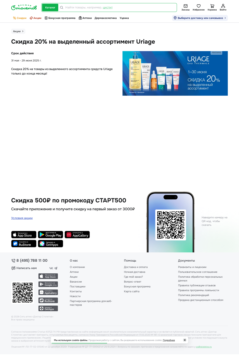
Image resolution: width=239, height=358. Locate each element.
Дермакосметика (106, 18)
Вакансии (76, 281)
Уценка (124, 18)
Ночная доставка (134, 272)
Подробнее (169, 340)
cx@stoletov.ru (204, 346)
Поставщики (77, 286)
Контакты (76, 291)
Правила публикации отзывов (197, 285)
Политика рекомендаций (193, 295)
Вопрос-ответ (132, 281)
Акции (35, 18)
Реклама (216, 52)
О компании (77, 267)
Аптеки (85, 18)
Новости (75, 296)
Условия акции (22, 218)
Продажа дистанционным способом (200, 300)
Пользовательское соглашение (197, 272)
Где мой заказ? (133, 276)
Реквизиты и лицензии (192, 267)
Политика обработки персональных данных (200, 278)
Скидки (19, 18)
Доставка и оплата (136, 267)
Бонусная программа (59, 18)
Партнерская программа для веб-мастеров (91, 303)
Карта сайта (131, 291)
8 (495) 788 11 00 (31, 260)
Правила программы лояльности (198, 290)
